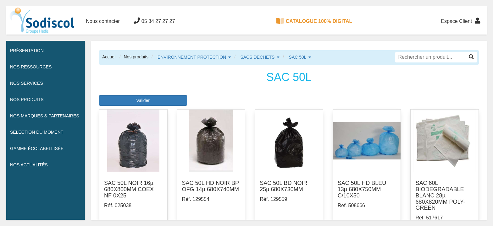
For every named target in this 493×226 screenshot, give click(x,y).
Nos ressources (31, 66)
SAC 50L (298, 57)
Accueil (109, 56)
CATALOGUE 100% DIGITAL (314, 21)
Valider (143, 100)
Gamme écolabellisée (37, 148)
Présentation (27, 50)
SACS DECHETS (257, 57)
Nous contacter (103, 21)
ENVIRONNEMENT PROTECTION (192, 57)
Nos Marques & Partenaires (44, 115)
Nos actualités (29, 164)
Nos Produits (27, 99)
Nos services (26, 83)
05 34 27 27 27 (154, 21)
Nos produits (136, 56)
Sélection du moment (37, 132)
